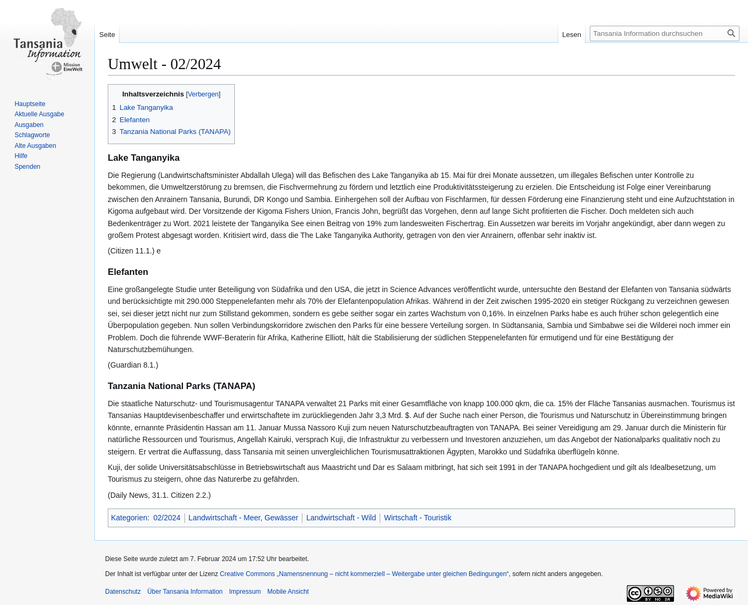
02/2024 (167, 517)
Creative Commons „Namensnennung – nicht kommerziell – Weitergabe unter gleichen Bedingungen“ (364, 574)
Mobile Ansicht (288, 591)
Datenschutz (123, 591)
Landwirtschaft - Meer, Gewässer (244, 517)
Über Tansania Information (185, 591)
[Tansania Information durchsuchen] (664, 33)
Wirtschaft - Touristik (417, 517)
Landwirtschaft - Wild (341, 517)
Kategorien (129, 517)
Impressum (245, 591)
